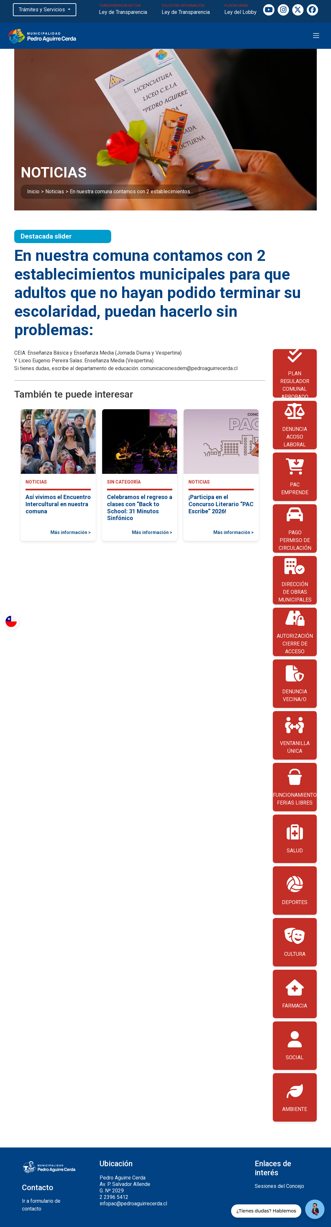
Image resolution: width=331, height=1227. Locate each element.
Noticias (54, 191)
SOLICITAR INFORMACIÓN (186, 10)
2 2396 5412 (114, 1197)
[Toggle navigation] (316, 35)
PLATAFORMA (240, 10)
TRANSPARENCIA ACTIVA (123, 10)
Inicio (33, 191)
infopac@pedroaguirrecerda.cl (133, 1203)
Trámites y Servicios (42, 9)
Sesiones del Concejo (279, 1186)
